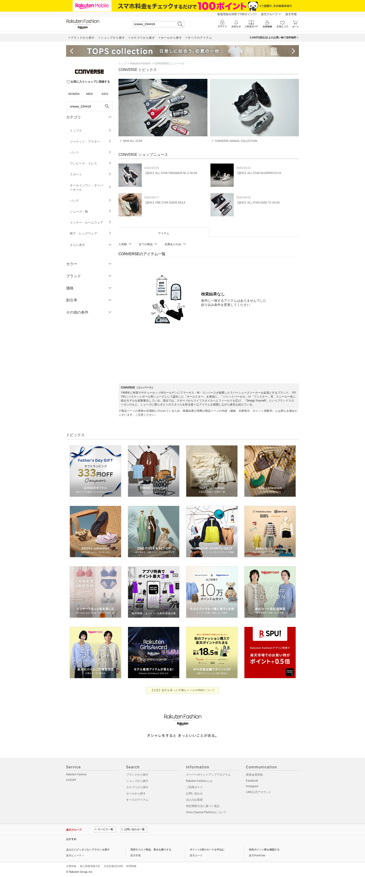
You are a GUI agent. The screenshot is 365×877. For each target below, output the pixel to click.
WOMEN (74, 94)
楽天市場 (291, 14)
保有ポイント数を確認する (264, 849)
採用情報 (131, 866)
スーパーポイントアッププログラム (208, 774)
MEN (89, 94)
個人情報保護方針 (90, 866)
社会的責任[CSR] (113, 866)
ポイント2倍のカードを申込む (207, 849)
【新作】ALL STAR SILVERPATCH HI (258, 173)
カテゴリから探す (137, 787)
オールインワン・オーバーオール (91, 187)
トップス (91, 130)
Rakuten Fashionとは (199, 781)
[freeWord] (89, 106)
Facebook (252, 780)
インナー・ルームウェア (91, 222)
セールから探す (136, 793)
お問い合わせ (194, 793)
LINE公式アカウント (258, 792)
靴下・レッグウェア (91, 233)
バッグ (91, 200)
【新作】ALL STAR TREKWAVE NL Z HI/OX (170, 173)
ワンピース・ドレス (91, 163)
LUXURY (71, 780)
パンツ (91, 152)
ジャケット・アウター (91, 141)
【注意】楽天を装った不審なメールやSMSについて (182, 690)
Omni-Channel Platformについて (206, 812)
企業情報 (71, 866)
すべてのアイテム (137, 799)
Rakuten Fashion (140, 63)
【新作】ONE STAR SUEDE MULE (165, 202)
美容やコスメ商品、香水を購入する (150, 849)
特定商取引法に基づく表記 (203, 806)
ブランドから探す (137, 774)
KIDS (105, 94)
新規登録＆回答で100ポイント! (236, 14)
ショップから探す (137, 781)
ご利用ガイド (194, 787)
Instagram (252, 786)
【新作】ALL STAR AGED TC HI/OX (258, 202)
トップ (122, 63)
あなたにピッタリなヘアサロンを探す (88, 849)
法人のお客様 (194, 799)
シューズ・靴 (91, 211)
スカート (91, 174)
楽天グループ (269, 14)
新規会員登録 (254, 774)
